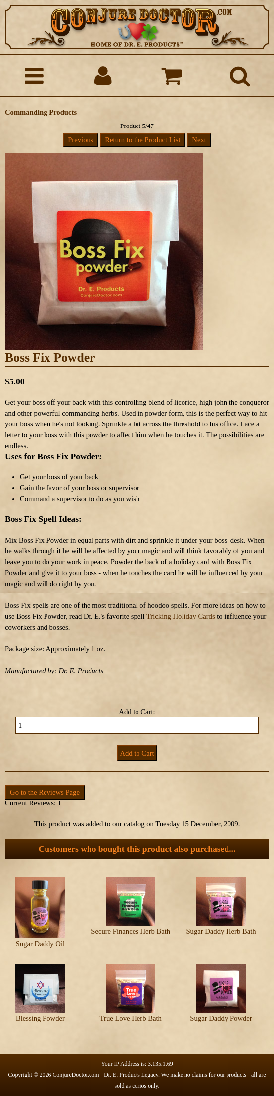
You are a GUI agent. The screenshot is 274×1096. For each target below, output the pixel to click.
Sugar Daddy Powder (221, 1018)
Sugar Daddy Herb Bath (221, 931)
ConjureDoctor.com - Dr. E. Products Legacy (105, 1074)
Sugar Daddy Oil (40, 944)
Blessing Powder (40, 1018)
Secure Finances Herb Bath (130, 931)
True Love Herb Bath (131, 1018)
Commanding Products (41, 112)
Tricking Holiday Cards (180, 616)
